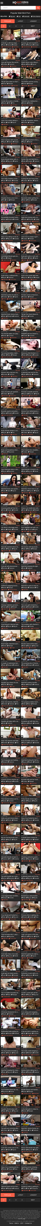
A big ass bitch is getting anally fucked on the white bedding (30, 1031)
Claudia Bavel (27, 628)
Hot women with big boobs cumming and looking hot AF (30, 547)
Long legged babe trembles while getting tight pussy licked (10, 896)
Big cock (10, 161)
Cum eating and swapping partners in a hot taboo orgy (30, 1012)
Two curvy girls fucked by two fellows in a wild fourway (30, 605)
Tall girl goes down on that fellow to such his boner (10, 81)
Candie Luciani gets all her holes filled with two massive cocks (30, 992)
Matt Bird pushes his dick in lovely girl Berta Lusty (10, 295)
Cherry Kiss (6, 337)
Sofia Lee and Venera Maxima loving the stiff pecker (10, 818)
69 (3, 200)
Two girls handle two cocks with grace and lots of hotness (10, 876)
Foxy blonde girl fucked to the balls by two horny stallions (10, 915)
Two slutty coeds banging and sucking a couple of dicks (30, 1051)
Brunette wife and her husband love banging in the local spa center (30, 779)
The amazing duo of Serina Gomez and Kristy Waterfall (30, 663)
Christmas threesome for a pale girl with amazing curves (10, 1012)
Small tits (16, 859)
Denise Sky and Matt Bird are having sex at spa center (30, 159)
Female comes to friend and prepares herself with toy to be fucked (30, 295)
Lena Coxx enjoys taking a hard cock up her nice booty (10, 120)
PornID (38, 60)
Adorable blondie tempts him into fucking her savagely (10, 857)
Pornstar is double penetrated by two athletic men (30, 392)
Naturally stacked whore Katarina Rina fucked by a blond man (10, 547)
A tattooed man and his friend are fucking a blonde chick (30, 372)
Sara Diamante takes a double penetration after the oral (10, 469)
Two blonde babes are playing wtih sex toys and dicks (10, 333)
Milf (9, 103)
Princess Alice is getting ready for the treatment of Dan (30, 915)
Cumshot (11, 335)
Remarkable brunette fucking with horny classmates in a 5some (10, 217)
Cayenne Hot (32, 531)
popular (7, 21)
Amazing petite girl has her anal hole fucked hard (10, 508)
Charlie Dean (26, 143)
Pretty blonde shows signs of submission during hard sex (30, 799)
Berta (24, 66)
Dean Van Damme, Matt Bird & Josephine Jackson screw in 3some (10, 702)
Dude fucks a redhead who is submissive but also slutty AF (10, 275)
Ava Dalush (26, 337)
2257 (21, 1223)
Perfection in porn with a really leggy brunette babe (30, 973)
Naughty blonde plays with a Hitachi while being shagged (10, 1109)
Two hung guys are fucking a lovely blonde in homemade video (10, 760)
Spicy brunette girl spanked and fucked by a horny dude (10, 392)
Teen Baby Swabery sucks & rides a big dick (10, 178)
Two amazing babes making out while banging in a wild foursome (10, 353)
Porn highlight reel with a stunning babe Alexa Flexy (30, 527)
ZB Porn (37, 273)
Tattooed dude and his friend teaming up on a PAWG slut (10, 1186)
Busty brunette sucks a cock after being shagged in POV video (30, 740)
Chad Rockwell (7, 47)
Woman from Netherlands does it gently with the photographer (30, 411)
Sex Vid (18, 41)
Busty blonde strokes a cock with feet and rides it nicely (10, 430)
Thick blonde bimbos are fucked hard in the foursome (10, 799)
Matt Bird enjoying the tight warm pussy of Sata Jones (30, 566)
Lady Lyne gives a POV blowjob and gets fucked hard (30, 934)
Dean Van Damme (28, 105)
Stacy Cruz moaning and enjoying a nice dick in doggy (10, 1167)
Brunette (36, 45)
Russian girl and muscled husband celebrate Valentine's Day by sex (30, 43)
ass (19, 16)
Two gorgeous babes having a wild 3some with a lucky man (30, 702)
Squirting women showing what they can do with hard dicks (30, 1167)
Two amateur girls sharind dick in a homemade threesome (30, 624)
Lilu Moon (5, 512)
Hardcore (11, 64)
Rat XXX (17, 118)
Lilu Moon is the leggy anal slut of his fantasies (10, 527)
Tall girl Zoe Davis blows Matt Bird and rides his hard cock (30, 314)
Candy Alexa (6, 105)
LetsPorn (17, 196)
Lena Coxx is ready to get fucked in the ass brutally (30, 237)
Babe (24, 45)
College (37, 219)
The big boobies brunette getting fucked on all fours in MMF (10, 1051)
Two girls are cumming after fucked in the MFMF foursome (10, 1128)
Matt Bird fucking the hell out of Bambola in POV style (30, 760)
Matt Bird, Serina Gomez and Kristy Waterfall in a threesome (30, 1128)
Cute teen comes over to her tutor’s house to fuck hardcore (10, 1147)
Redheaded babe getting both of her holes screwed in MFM (10, 1031)
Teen (37, 917)
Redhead (11, 277)
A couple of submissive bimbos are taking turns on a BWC (10, 663)
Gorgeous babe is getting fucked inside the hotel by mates (30, 1186)
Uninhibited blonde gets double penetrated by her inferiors (10, 256)
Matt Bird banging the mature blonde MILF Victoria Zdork (10, 1070)
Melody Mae (33, 1035)
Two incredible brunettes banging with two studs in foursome (10, 992)
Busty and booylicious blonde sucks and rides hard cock (10, 450)
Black (29, 200)
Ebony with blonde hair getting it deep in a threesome (30, 1147)
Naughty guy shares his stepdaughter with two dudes (10, 682)
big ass (13, 16)
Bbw (29, 64)
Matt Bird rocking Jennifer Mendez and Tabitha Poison (30, 682)
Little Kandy (26, 298)
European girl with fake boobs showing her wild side (30, 721)
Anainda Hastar (27, 221)
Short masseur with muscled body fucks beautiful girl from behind (10, 140)
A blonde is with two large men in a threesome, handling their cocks (10, 43)
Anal (4, 45)
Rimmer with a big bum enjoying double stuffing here (10, 372)
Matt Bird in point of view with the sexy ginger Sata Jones (30, 585)
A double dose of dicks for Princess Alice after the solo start (30, 837)
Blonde (9, 45)
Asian (4, 607)
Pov (13, 103)
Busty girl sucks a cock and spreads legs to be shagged (30, 256)
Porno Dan (33, 240)
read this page (21, 1218)
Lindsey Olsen (7, 85)
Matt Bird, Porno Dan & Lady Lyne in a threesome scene (30, 489)
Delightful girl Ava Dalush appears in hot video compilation (30, 333)
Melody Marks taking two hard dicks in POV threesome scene (30, 1070)
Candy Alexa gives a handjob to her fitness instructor (10, 101)
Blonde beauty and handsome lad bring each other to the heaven (30, 1089)
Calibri (25, 531)
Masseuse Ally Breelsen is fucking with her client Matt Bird (30, 353)
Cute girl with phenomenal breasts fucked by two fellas (10, 566)
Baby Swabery (7, 182)
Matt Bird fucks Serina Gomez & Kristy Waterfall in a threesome (10, 314)
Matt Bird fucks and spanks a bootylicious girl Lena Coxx (10, 489)
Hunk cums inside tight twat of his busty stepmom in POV (30, 275)
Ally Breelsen (26, 47)
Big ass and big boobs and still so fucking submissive (10, 837)
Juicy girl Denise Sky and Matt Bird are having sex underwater (10, 62)
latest (20, 21)
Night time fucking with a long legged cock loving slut (30, 217)
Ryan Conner (33, 395)
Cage (13, 647)
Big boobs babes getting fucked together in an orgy (30, 198)
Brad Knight (6, 647)
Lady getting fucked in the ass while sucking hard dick (30, 140)
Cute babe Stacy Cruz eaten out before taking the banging (10, 954)
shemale (26, 16)
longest (33, 21)
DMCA (17, 1223)
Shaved (11, 1169)
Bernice (25, 85)
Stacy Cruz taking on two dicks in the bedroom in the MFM (10, 237)
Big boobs (11, 452)
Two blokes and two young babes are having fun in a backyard (30, 81)
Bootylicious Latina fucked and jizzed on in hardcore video (30, 896)
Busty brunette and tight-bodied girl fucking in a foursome (30, 430)
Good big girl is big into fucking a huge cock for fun (10, 624)
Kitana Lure (26, 512)
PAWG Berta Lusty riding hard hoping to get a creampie (30, 62)
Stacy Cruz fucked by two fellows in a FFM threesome (30, 818)
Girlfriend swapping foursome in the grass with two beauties (10, 585)
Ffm (30, 1130)
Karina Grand (6, 143)
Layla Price (6, 260)
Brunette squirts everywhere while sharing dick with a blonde (10, 411)
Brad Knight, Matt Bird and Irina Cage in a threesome (10, 644)
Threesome (35, 1188)
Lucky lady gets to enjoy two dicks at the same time (30, 1109)
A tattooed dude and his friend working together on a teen (30, 876)
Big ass (34, 64)
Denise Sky (6, 66)
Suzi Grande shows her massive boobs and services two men (10, 1089)
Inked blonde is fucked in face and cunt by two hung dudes (30, 469)
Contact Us (28, 1223)
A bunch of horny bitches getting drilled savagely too (10, 779)
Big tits (4, 103)
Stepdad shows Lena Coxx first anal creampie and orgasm (10, 198)
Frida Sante (26, 783)
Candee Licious (27, 1093)
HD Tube (17, 79)
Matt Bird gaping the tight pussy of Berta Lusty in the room (30, 954)
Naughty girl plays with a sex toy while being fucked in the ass (10, 721)
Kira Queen (36, 628)
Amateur (25, 180)
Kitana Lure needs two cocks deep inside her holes (30, 508)
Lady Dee (5, 609)
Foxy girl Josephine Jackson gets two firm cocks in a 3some (30, 120)
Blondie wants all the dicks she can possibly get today (30, 644)
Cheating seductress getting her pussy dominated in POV (30, 857)
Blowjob (15, 45)
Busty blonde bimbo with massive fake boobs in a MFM (10, 159)
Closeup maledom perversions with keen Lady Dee (10, 605)
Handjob (5, 64)
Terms (11, 1223)
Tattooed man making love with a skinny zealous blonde (30, 101)
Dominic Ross (33, 85)
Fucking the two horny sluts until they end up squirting (30, 178)
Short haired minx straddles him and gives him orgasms (30, 450)
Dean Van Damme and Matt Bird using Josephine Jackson (10, 740)
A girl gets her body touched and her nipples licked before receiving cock (10, 973)
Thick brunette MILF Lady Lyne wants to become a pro (10, 934)
